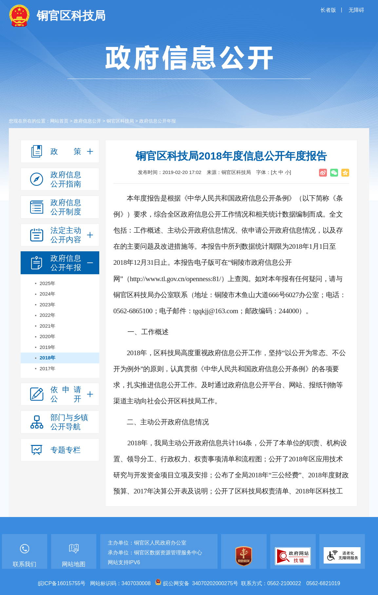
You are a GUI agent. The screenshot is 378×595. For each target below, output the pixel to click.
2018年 (47, 357)
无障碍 (356, 10)
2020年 (47, 336)
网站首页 (59, 121)
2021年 (47, 326)
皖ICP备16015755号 (62, 583)
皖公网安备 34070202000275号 (196, 583)
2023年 (47, 304)
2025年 (47, 283)
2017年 (47, 368)
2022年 (47, 315)
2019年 (47, 347)
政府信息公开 (87, 121)
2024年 (47, 294)
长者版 (328, 10)
